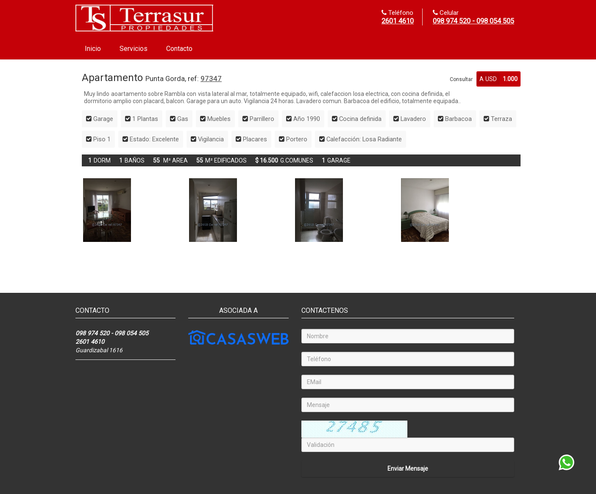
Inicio (93, 49)
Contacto (179, 49)
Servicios (134, 49)
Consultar (461, 79)
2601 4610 (398, 21)
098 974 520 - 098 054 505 (473, 21)
